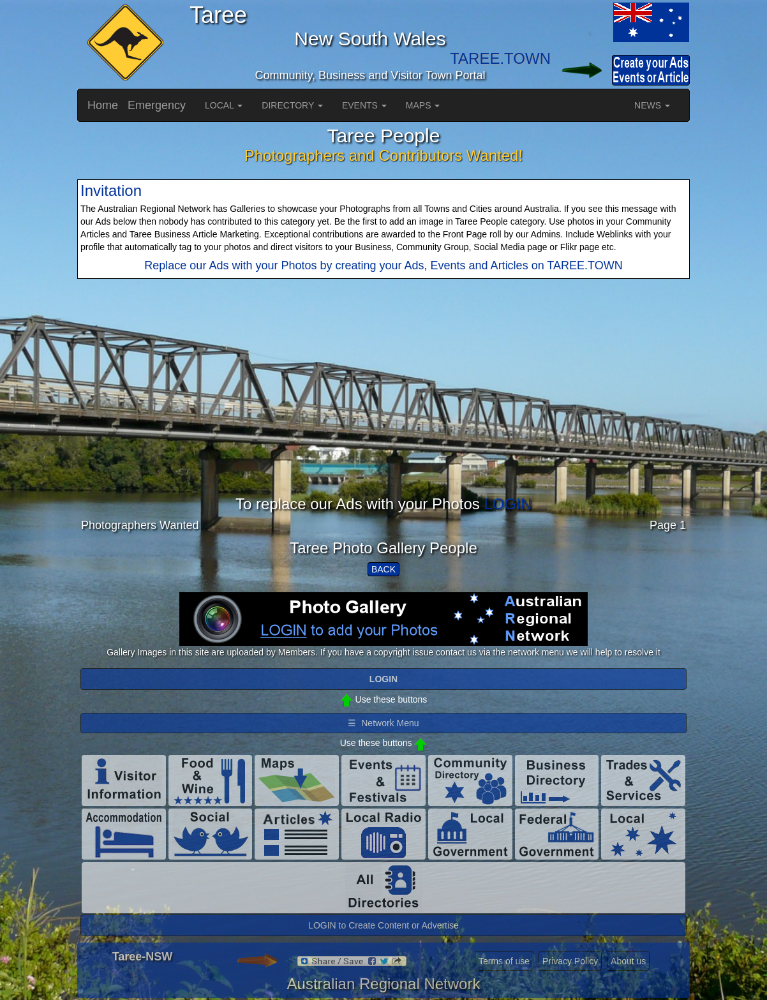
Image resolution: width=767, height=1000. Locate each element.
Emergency (157, 105)
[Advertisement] (383, 406)
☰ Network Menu (383, 723)
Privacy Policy (570, 961)
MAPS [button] (423, 105)
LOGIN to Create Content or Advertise (383, 925)
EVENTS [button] (364, 105)
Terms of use (504, 961)
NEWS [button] (652, 105)
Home (102, 105)
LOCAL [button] (223, 105)
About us (628, 961)
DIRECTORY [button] (292, 105)
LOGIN (508, 503)
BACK (383, 569)
